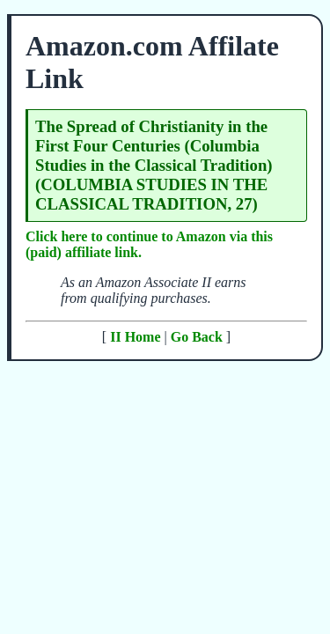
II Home (135, 336)
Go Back (197, 336)
